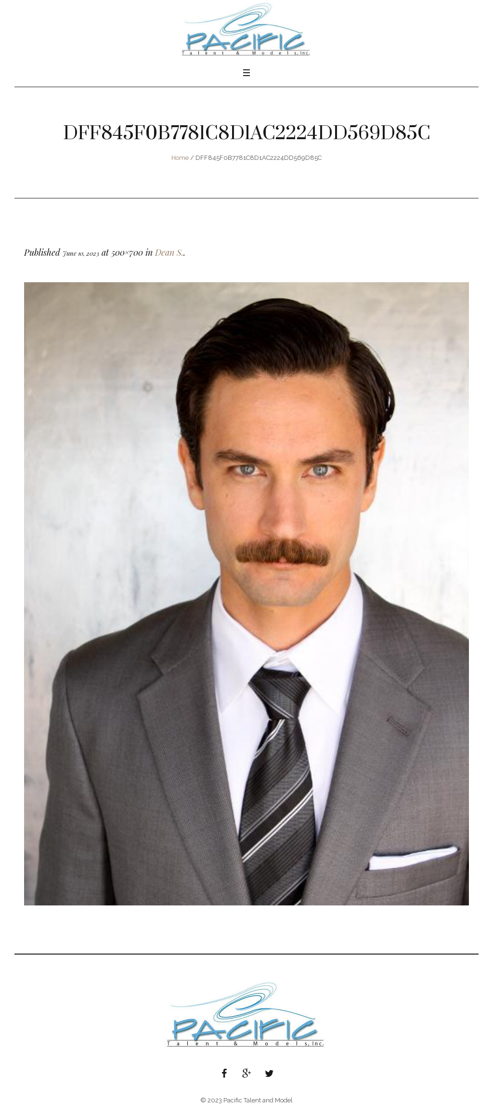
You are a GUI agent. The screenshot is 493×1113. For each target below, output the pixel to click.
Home (180, 157)
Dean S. (169, 252)
